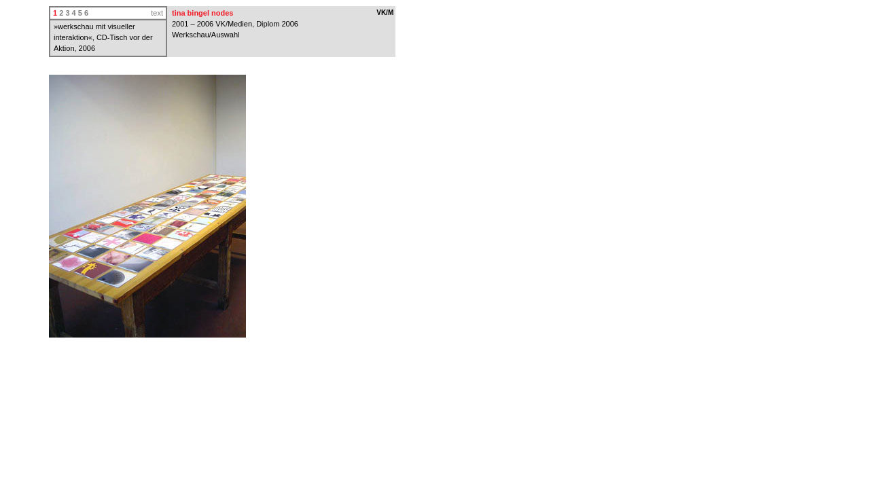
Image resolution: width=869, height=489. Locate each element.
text (157, 13)
